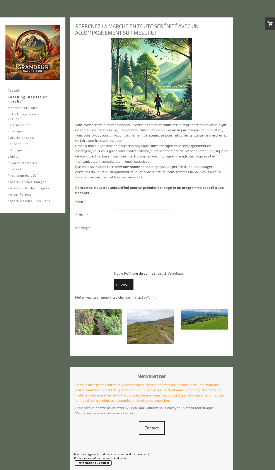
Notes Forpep (20, 194)
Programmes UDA (23, 175)
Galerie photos (21, 137)
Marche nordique (23, 107)
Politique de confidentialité (145, 273)
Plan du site (118, 458)
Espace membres (23, 163)
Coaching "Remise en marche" (28, 99)
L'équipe (15, 150)
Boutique (16, 131)
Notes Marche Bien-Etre (29, 201)
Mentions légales (85, 454)
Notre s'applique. (149, 273)
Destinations (19, 125)
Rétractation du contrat (93, 463)
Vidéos (14, 156)
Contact (15, 169)
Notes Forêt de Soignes (29, 188)
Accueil (14, 90)
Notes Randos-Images (27, 182)
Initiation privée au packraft (25, 116)
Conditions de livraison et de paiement (123, 454)
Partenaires (18, 144)
